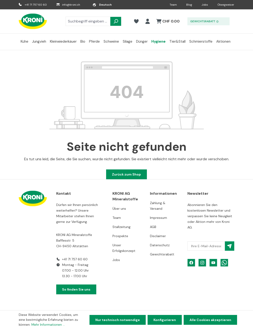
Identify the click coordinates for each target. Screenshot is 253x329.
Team (173, 5)
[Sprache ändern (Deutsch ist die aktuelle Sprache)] (102, 4)
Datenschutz (160, 245)
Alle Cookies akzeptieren (210, 320)
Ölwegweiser (225, 5)
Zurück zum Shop (126, 174)
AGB (153, 227)
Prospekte (120, 236)
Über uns (119, 208)
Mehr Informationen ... (48, 324)
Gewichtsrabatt (162, 254)
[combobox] (88, 21)
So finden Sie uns (76, 289)
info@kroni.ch (71, 5)
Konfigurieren (164, 320)
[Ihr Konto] (147, 21)
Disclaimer (158, 236)
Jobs (204, 5)
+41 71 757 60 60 (36, 5)
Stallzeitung (121, 227)
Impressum (158, 218)
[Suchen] (115, 21)
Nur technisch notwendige (117, 320)
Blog (189, 5)
